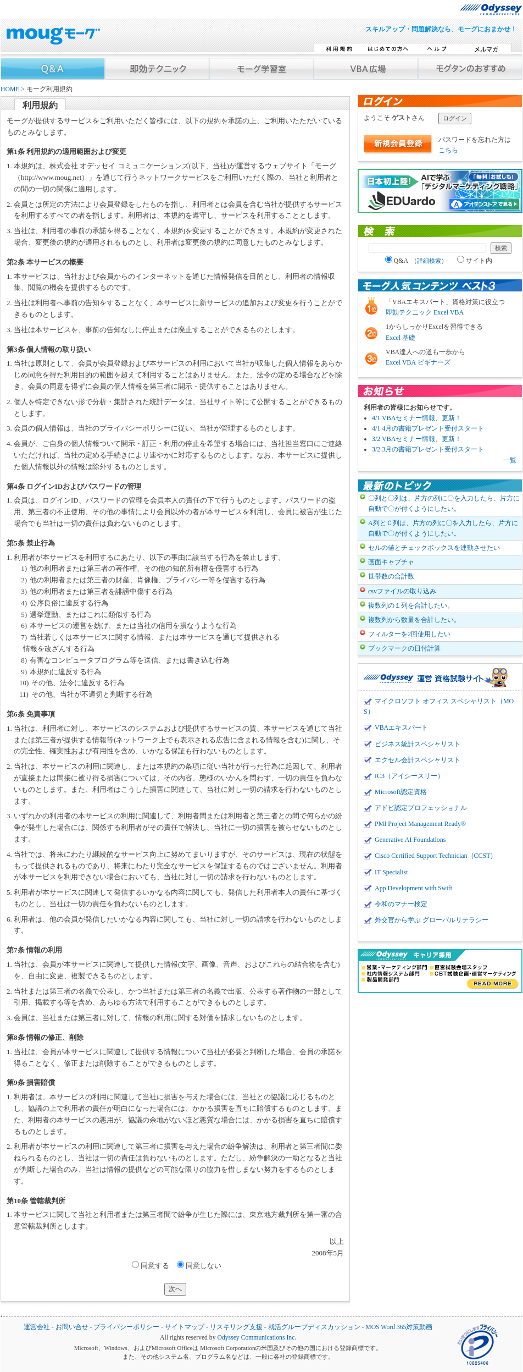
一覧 (509, 460)
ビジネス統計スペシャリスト (417, 744)
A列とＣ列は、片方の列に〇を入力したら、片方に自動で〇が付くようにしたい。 (443, 528)
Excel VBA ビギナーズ (418, 362)
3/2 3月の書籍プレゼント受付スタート (428, 449)
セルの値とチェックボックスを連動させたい (434, 548)
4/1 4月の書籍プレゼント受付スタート (428, 428)
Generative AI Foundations (410, 840)
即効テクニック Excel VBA (425, 312)
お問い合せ (71, 1327)
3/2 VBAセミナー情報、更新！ (416, 439)
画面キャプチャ (391, 562)
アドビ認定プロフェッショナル (421, 808)
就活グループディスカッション (314, 1327)
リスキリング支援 (236, 1327)
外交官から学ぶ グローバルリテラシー (431, 920)
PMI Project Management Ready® (420, 824)
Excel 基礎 (400, 337)
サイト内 (474, 261)
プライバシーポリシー (126, 1327)
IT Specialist (391, 872)
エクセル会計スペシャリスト (417, 760)
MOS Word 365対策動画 (398, 1327)
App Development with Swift (413, 888)
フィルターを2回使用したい (409, 634)
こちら (448, 150)
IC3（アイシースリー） (409, 776)
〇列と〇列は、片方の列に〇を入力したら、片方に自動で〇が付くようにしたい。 (444, 503)
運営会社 (37, 1327)
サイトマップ (184, 1327)
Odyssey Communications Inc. (256, 1337)
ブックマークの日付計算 (404, 648)
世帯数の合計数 (391, 576)
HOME (10, 89)
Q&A (416, 261)
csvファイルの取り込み (402, 591)
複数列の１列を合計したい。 (411, 605)
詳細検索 (429, 260)
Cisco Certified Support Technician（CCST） (436, 855)
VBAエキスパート (401, 727)
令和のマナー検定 (401, 904)
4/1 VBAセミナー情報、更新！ (416, 418)
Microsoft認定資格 (401, 792)
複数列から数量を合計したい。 (414, 620)
